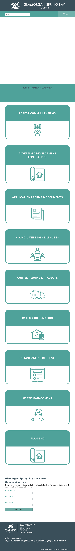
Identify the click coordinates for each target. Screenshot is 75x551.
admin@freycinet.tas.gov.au (27, 532)
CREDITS (66, 549)
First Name (9, 497)
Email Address (10, 490)
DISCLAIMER (61, 549)
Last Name (9, 502)
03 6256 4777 (23, 529)
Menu (66, 14)
